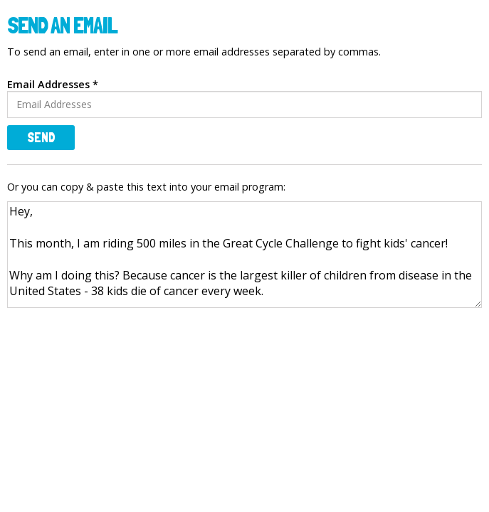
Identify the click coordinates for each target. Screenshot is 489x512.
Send (41, 137)
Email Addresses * (52, 84)
